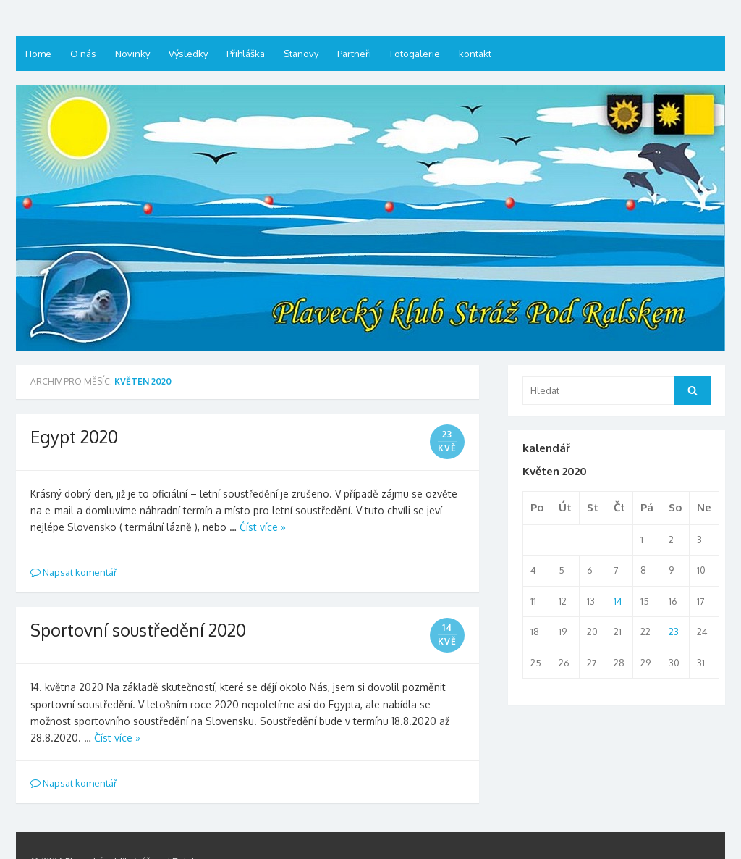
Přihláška (245, 53)
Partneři (354, 53)
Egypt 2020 (74, 436)
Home (38, 53)
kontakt (475, 53)
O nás (83, 53)
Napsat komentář (73, 572)
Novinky (132, 53)
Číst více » (263, 527)
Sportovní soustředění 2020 (138, 630)
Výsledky (188, 53)
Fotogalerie (415, 53)
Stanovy (301, 53)
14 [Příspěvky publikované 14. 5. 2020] (618, 601)
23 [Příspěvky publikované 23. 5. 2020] (674, 631)
